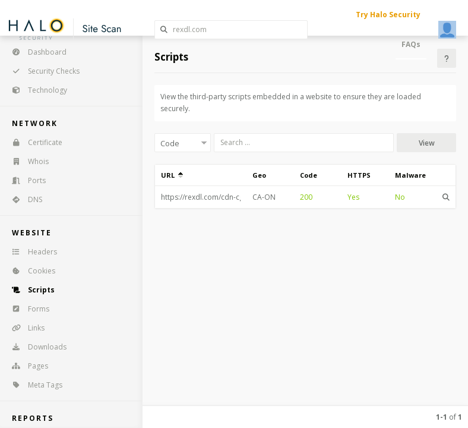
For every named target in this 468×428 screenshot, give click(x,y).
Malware (410, 175)
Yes (353, 197)
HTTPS (359, 175)
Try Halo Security (388, 15)
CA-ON (264, 197)
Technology (35, 90)
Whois (26, 161)
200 (306, 197)
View (427, 143)
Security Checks (42, 71)
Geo (259, 175)
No (400, 197)
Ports (25, 180)
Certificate (33, 142)
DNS (23, 199)
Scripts (29, 290)
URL (172, 175)
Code (308, 175)
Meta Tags (33, 385)
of (449, 417)
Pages (26, 366)
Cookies (29, 271)
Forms (26, 309)
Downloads (35, 347)
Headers (30, 252)
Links (24, 328)
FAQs (410, 44)
